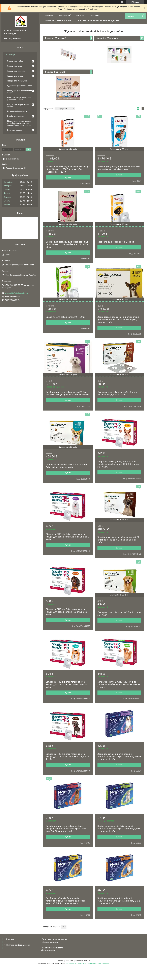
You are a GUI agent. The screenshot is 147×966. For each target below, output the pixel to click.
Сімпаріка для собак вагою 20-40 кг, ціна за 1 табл (119, 613)
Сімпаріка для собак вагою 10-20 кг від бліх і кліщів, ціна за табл (66, 466)
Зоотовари (64, 15)
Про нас (80, 15)
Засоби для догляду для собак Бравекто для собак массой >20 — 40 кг (118, 168)
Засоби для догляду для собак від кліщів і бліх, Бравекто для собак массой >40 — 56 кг (68, 244)
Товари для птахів (15, 76)
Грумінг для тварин (15, 116)
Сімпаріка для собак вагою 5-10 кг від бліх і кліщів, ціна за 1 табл (117, 393)
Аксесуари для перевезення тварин (19, 91)
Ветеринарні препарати (17, 111)
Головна (49, 15)
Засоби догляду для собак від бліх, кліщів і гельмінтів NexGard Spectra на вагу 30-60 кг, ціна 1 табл (66, 829)
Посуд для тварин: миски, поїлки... (18, 105)
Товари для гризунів (16, 71)
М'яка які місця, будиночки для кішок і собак (19, 98)
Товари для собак (15, 61)
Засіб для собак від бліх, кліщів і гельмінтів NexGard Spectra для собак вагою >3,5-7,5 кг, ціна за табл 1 (65, 901)
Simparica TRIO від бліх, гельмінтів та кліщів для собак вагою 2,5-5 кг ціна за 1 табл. (67, 537)
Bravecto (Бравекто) (55, 38)
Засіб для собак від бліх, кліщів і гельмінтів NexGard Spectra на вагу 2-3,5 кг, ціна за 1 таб (118, 901)
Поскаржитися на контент (76, 963)
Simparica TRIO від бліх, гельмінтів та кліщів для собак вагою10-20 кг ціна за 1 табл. (67, 684)
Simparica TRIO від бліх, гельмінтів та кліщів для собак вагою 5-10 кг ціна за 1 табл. (67, 612)
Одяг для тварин (14, 130)
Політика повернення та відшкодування (98, 20)
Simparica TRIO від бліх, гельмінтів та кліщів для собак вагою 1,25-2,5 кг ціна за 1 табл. (118, 464)
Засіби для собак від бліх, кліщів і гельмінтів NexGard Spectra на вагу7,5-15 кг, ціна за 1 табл (118, 829)
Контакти (94, 15)
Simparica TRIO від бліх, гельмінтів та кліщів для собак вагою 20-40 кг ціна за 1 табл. (118, 684)
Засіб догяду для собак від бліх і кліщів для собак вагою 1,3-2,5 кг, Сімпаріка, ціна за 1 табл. (118, 319)
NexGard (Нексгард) (55, 72)
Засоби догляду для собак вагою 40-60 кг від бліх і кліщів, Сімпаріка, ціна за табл (118, 540)
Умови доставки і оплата (58, 20)
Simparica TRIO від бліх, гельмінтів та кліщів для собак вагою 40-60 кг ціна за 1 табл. (67, 756)
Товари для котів (14, 66)
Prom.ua (87, 961)
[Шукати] (143, 15)
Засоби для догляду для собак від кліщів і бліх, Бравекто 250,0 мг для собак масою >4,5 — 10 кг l (68, 169)
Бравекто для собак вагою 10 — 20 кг (65, 317)
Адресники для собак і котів (19, 85)
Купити (68, 177)
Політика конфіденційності (18, 945)
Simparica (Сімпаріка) (107, 38)
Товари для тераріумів (17, 81)
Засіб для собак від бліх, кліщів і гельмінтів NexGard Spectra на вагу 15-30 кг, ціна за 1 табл (119, 756)
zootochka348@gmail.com (16, 293)
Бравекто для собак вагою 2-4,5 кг (115, 242)
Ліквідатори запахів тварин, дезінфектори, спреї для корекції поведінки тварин (19, 123)
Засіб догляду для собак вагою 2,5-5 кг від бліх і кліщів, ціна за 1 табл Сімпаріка (67, 393)
